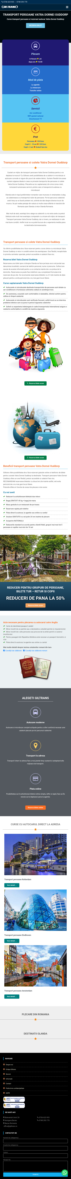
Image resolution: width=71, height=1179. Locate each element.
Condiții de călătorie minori (35, 651)
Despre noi (8, 1065)
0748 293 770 (22, 2)
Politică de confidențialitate (13, 1088)
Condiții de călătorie (12, 651)
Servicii (7, 1074)
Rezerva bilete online (35, 808)
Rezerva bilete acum (35, 383)
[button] (64, 1173)
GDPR (6, 1093)
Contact (7, 1083)
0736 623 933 (8, 2)
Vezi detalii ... (12, 885)
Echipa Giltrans (9, 1069)
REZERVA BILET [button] (35, 25)
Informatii (7, 1079)
